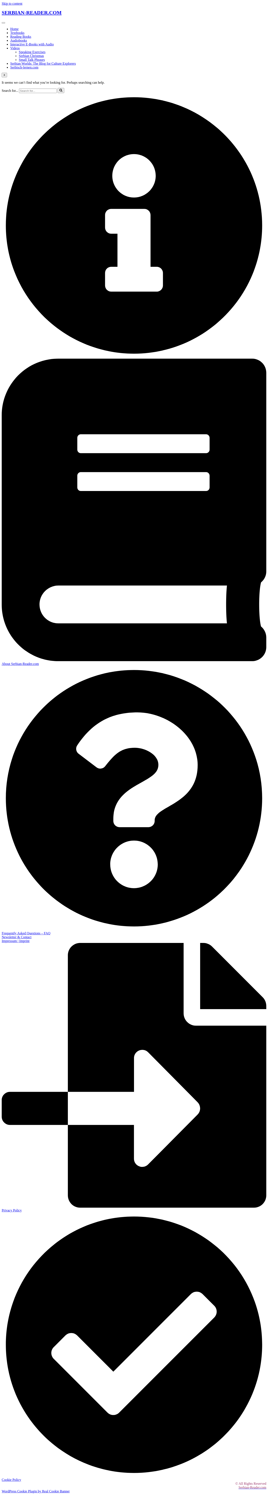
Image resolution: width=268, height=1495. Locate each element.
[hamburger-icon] (3, 22)
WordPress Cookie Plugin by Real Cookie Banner (36, 1491)
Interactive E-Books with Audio (32, 44)
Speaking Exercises (32, 52)
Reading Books (20, 36)
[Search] (38, 91)
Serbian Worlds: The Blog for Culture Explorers (43, 63)
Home (14, 29)
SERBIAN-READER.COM (32, 12)
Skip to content (12, 3)
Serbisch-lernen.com (24, 67)
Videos (15, 48)
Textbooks (17, 33)
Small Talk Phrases (32, 59)
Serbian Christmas (31, 56)
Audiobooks (18, 40)
